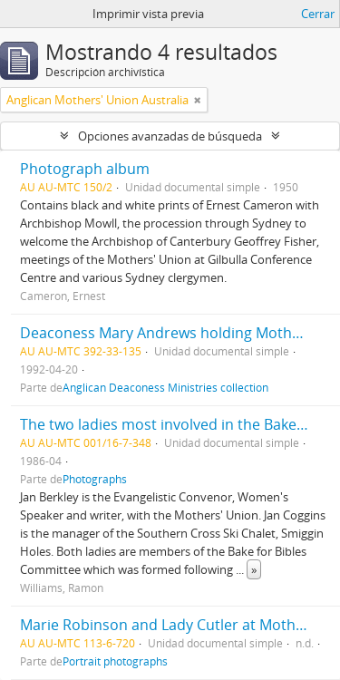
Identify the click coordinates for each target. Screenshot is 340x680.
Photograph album (85, 169)
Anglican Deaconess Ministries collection (165, 387)
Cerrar (318, 13)
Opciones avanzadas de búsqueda (170, 136)
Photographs (95, 478)
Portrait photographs (115, 661)
